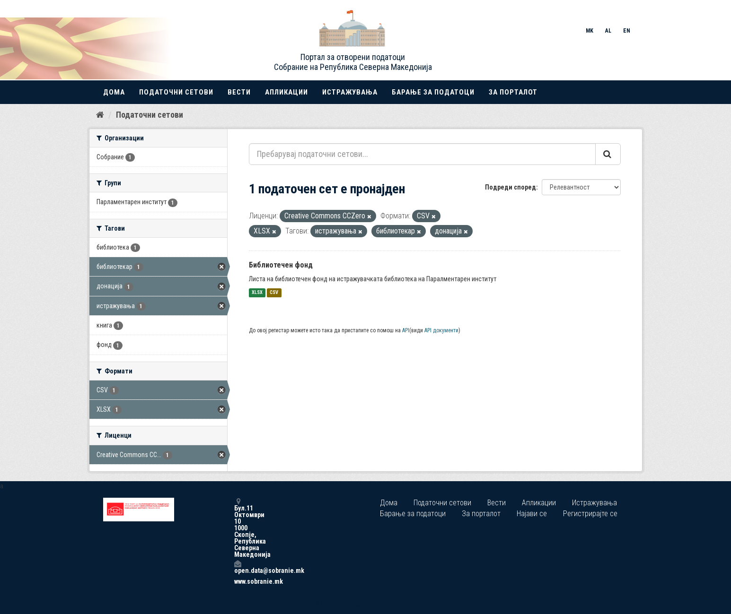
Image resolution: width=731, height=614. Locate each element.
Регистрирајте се (590, 513)
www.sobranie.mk (237, 581)
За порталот (513, 92)
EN (626, 30)
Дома (114, 92)
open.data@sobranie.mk (237, 567)
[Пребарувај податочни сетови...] (422, 154)
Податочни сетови (176, 92)
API (405, 330)
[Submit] (608, 154)
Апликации (286, 92)
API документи (441, 330)
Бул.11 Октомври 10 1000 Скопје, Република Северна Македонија (237, 528)
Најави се (532, 513)
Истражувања (350, 92)
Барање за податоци (433, 92)
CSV (274, 293)
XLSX (257, 293)
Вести (239, 92)
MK (589, 30)
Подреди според (510, 187)
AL (608, 30)
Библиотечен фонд (281, 264)
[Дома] (100, 115)
